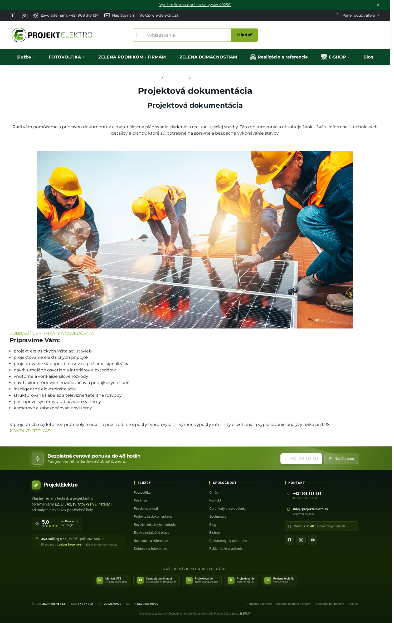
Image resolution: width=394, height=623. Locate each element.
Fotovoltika (142, 492)
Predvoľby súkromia (259, 604)
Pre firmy (141, 500)
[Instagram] (301, 539)
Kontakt (215, 500)
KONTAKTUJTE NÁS (30, 430)
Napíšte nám (341, 458)
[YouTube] (312, 539)
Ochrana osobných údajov (293, 604)
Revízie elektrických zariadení (156, 525)
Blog (212, 525)
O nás (213, 492)
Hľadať (244, 34)
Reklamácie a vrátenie (225, 549)
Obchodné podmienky (329, 604)
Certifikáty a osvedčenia (227, 509)
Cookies (353, 604)
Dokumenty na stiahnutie (228, 541)
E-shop (214, 532)
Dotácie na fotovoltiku (150, 549)
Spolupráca (217, 516)
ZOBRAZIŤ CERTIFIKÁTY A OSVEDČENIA (52, 333)
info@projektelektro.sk (310, 509)
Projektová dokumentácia (153, 516)
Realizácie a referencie (151, 541)
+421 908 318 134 (301, 458)
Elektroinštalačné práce (151, 532)
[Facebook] (289, 539)
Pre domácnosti (146, 509)
